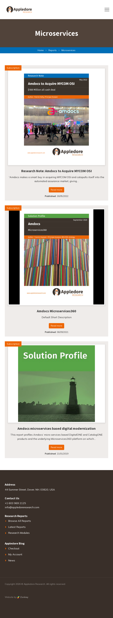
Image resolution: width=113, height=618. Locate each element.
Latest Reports (17, 526)
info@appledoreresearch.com (22, 507)
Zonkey (22, 597)
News (11, 560)
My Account (15, 554)
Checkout (13, 548)
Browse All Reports (19, 520)
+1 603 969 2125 (15, 503)
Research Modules (19, 532)
